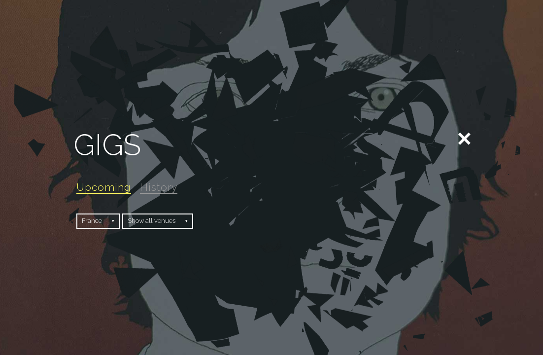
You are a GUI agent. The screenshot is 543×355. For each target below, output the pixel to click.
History (158, 187)
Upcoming (103, 187)
